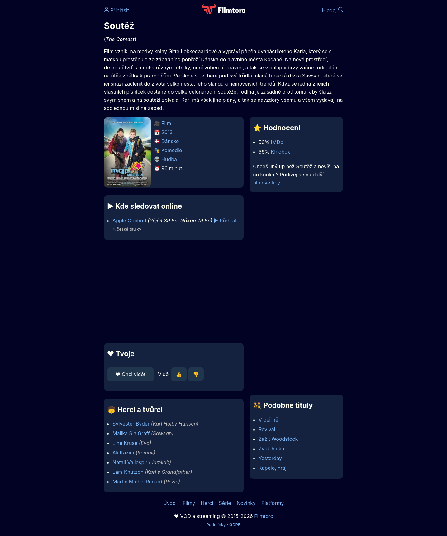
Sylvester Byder (131, 424)
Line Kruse (124, 443)
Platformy (272, 503)
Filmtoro (263, 516)
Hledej (332, 10)
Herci (207, 503)
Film (166, 123)
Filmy (189, 503)
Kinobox (280, 152)
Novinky (246, 503)
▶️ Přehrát (225, 220)
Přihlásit (116, 10)
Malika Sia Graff (131, 433)
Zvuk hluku (271, 448)
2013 (167, 132)
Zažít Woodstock (278, 439)
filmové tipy (266, 182)
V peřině (268, 420)
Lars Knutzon (128, 472)
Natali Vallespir (129, 462)
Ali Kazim (123, 453)
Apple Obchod (129, 220)
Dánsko (170, 141)
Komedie (171, 150)
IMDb (277, 142)
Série (225, 503)
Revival (267, 429)
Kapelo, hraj (273, 468)
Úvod (170, 503)
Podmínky (216, 524)
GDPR (235, 524)
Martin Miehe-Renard (137, 481)
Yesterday (270, 458)
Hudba (169, 159)
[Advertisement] (59, 95)
